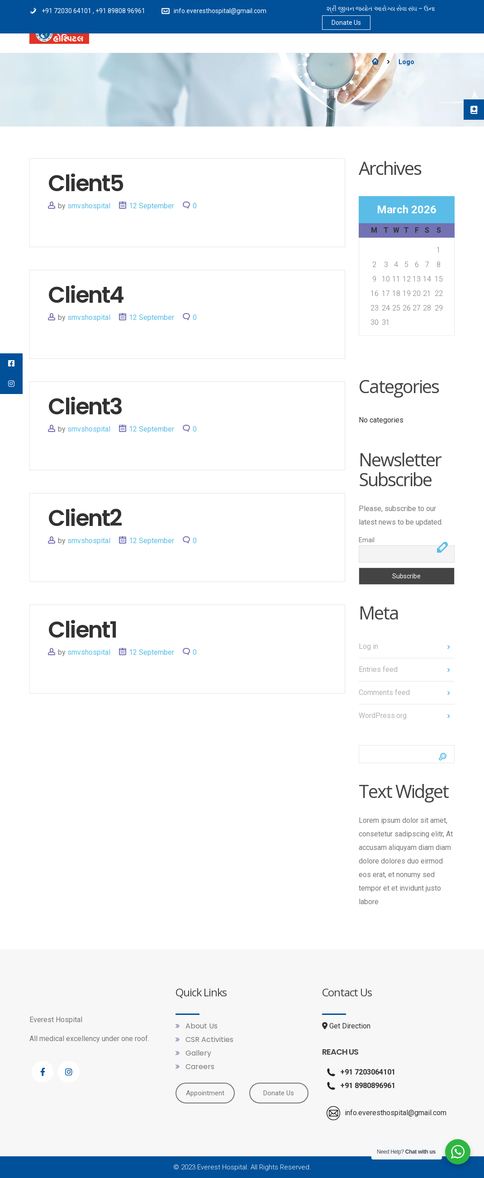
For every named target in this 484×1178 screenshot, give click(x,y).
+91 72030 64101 (67, 10)
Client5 (85, 183)
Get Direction (346, 1026)
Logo (406, 62)
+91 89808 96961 (120, 10)
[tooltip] (472, 110)
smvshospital (88, 206)
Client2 (85, 518)
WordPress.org (383, 715)
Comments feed (384, 692)
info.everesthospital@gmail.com (220, 10)
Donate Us (346, 22)
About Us (201, 1026)
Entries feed (378, 669)
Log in (368, 646)
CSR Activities (208, 1039)
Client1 (82, 630)
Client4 (85, 295)
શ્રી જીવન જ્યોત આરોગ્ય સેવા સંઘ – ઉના (381, 8)
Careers (199, 1066)
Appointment (205, 1093)
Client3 (85, 406)
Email (367, 540)
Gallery (197, 1053)
